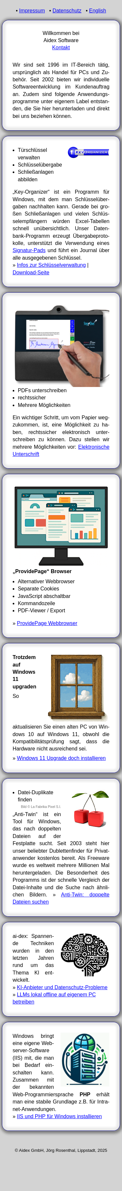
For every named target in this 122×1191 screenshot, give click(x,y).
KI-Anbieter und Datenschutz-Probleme (62, 987)
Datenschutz (66, 10)
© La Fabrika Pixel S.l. (44, 807)
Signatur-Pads (29, 250)
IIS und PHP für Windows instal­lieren (59, 1116)
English (97, 10)
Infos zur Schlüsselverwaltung (51, 265)
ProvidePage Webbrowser (47, 623)
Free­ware (99, 858)
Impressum (32, 10)
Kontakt (61, 47)
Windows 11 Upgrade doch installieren (61, 758)
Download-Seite (31, 272)
